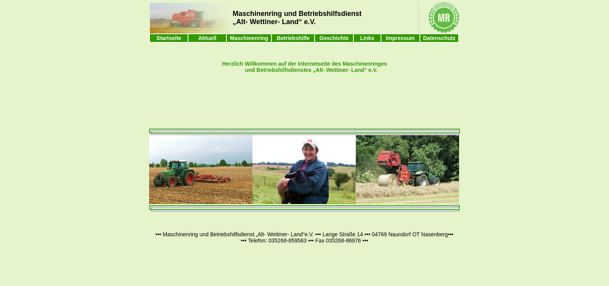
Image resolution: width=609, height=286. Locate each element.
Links (367, 38)
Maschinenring (249, 38)
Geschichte (334, 38)
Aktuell (207, 38)
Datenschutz (439, 38)
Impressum (400, 38)
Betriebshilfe (293, 38)
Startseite (169, 38)
